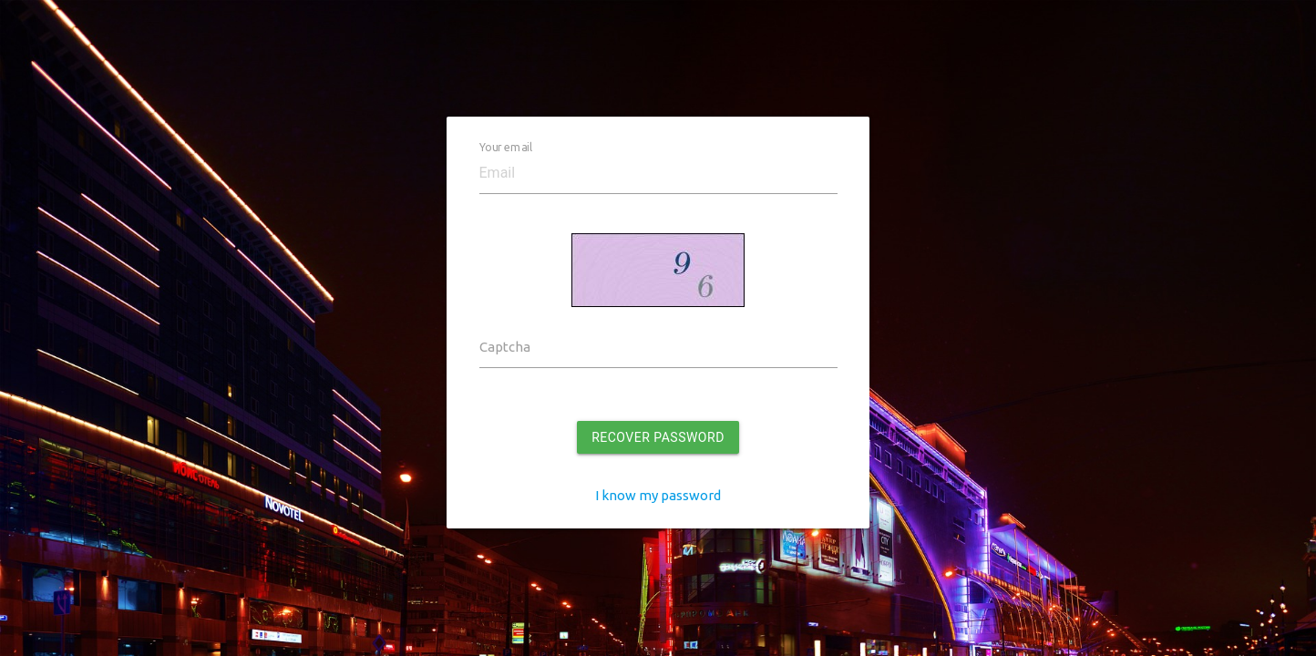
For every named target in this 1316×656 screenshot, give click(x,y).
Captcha (504, 346)
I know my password (658, 495)
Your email (505, 146)
